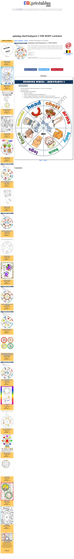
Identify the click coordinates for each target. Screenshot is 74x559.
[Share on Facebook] (30, 69)
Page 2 (45, 160)
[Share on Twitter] (44, 69)
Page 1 (40, 160)
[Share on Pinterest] (57, 69)
